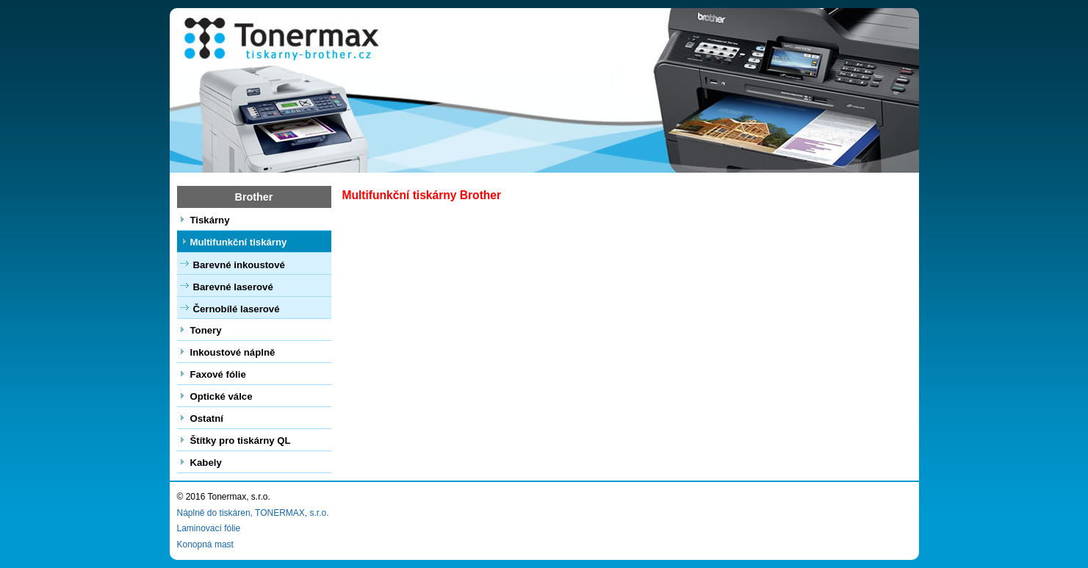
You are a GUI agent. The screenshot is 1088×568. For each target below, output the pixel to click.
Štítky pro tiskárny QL (240, 440)
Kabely (206, 462)
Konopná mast (205, 544)
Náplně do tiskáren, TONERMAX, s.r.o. (253, 513)
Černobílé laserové (236, 308)
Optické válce (221, 396)
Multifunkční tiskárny (238, 242)
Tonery (206, 330)
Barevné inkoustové (239, 264)
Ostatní (206, 418)
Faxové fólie (218, 374)
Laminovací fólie (209, 528)
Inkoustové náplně (232, 352)
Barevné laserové (233, 286)
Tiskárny (210, 220)
